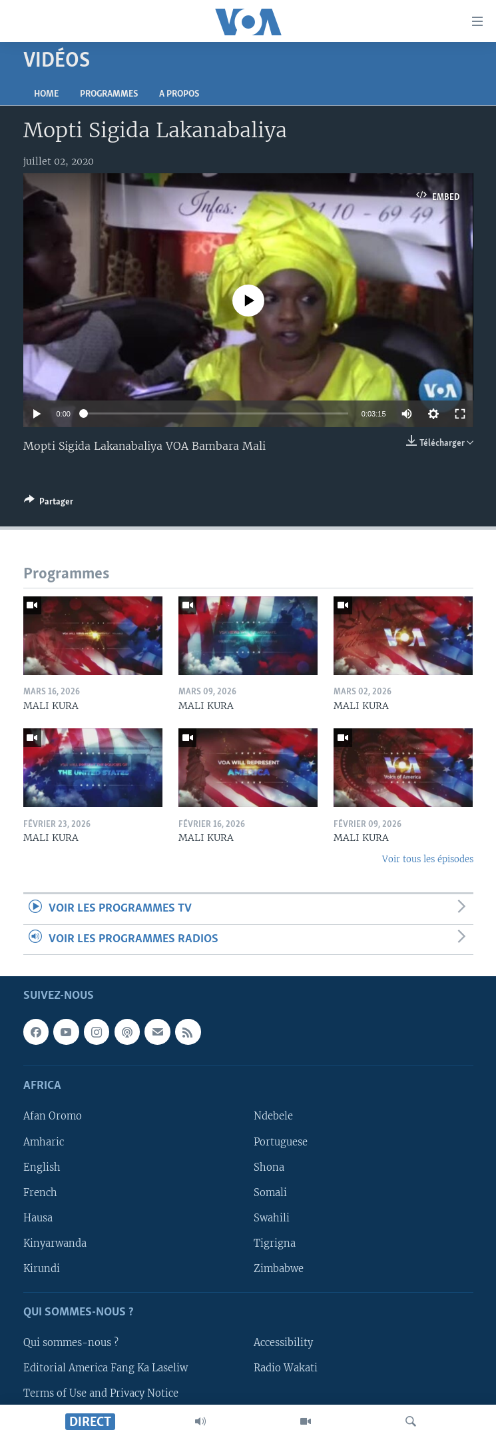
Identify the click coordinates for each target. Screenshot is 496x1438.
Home (46, 94)
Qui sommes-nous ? (71, 1343)
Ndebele (273, 1117)
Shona (269, 1167)
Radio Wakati (286, 1368)
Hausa (38, 1218)
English (42, 1167)
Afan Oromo (52, 1117)
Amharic (43, 1142)
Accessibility (283, 1343)
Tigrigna (275, 1243)
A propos (179, 94)
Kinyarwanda (55, 1243)
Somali (270, 1193)
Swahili (272, 1218)
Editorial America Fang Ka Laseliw (105, 1368)
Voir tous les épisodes (427, 859)
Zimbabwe (279, 1269)
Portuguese (281, 1142)
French (40, 1193)
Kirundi (41, 1269)
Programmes (109, 94)
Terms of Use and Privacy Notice (100, 1393)
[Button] (48, 503)
